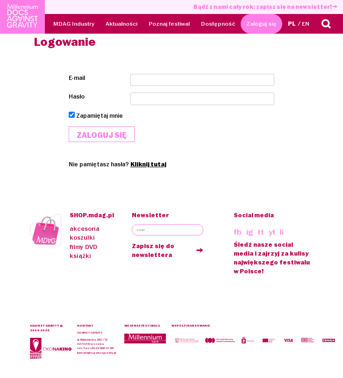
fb (238, 232)
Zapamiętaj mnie (99, 115)
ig (249, 232)
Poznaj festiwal (169, 23)
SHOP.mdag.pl (92, 215)
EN (305, 23)
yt (272, 232)
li (282, 232)
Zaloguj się (261, 23)
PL (292, 23)
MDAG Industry (73, 23)
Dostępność (218, 23)
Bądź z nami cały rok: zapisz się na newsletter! (265, 6)
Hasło (77, 96)
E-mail (77, 77)
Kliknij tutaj (148, 164)
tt (260, 232)
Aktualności (121, 23)
